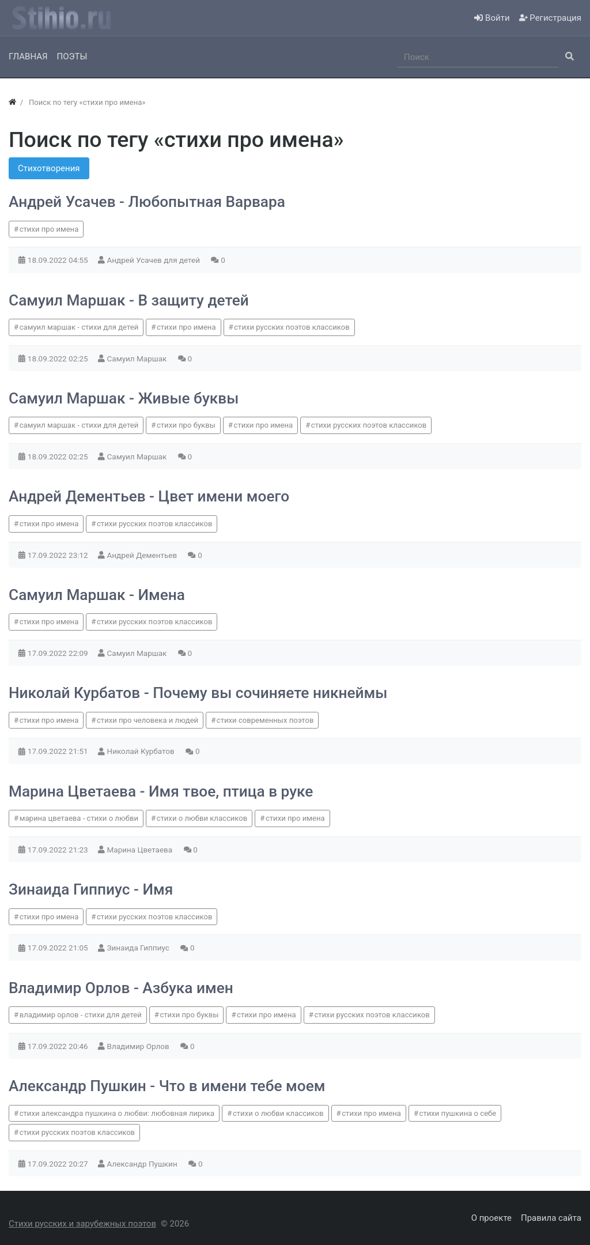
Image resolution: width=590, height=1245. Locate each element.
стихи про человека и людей (147, 720)
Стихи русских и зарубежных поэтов (82, 1223)
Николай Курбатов (142, 751)
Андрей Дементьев (143, 555)
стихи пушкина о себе (458, 1113)
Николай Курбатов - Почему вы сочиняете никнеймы (198, 692)
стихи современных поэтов (265, 720)
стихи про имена (49, 229)
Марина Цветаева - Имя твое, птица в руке (161, 791)
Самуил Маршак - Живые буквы (124, 398)
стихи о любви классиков (202, 818)
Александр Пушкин (143, 1163)
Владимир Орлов (139, 1046)
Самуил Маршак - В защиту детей (129, 300)
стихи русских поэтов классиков (291, 327)
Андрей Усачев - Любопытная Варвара (147, 201)
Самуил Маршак (138, 358)
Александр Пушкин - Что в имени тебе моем (167, 1086)
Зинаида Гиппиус (139, 947)
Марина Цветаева (141, 849)
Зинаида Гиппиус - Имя (91, 889)
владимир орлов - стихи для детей (81, 1014)
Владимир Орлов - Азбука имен (121, 988)
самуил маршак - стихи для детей (79, 327)
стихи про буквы (186, 425)
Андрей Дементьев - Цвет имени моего (149, 496)
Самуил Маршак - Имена (97, 594)
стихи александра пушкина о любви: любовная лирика (117, 1113)
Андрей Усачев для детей (154, 260)
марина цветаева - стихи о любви (79, 818)
